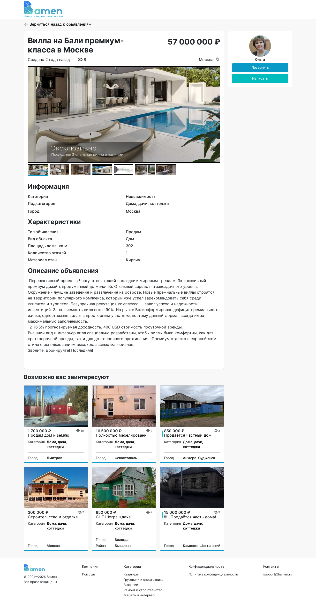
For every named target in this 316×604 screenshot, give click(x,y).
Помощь (88, 574)
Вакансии (131, 585)
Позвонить (260, 67)
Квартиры (131, 574)
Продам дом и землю (48, 435)
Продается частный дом (187, 435)
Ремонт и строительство (143, 590)
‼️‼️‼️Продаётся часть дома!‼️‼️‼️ (193, 517)
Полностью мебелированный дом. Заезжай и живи (145, 435)
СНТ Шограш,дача (113, 517)
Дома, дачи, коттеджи (57, 444)
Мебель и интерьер (139, 595)
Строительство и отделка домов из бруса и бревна (77, 517)
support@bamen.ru (277, 574)
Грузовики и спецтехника (143, 580)
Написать (260, 78)
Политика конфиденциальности (213, 574)
